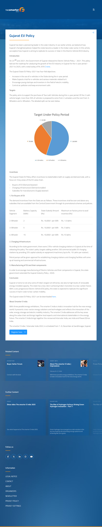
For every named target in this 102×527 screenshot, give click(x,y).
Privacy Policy (12, 500)
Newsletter (11, 496)
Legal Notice (11, 476)
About (8, 486)
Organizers (10, 491)
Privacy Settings (13, 505)
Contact (9, 481)
